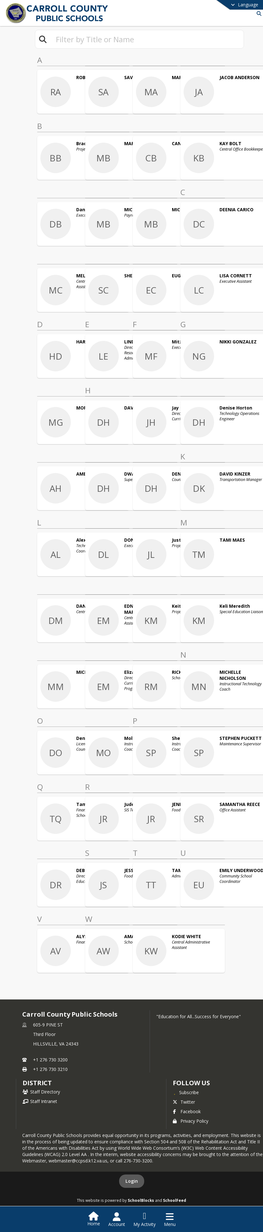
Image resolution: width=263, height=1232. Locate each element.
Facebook (187, 1111)
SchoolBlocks (141, 1200)
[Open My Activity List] (144, 1220)
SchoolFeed (174, 1200)
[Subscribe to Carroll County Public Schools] (186, 1092)
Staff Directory (41, 1092)
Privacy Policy (190, 1121)
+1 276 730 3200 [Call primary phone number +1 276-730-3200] (50, 1060)
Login (131, 1181)
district (37, 1083)
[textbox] (147, 39)
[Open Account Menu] (116, 1220)
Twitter (184, 1102)
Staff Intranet (40, 1101)
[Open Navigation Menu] (170, 1220)
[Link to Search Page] (257, 13)
